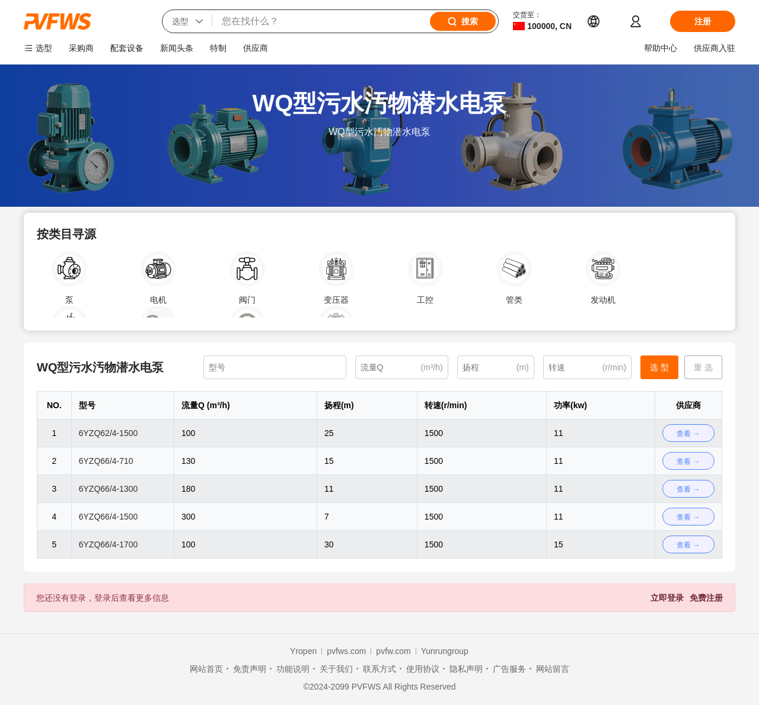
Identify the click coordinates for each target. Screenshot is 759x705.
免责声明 (249, 669)
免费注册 (706, 598)
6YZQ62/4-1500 (108, 433)
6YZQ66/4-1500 (108, 516)
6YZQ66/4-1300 (108, 489)
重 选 (703, 367)
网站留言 (552, 669)
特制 (218, 48)
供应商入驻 (714, 48)
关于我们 (336, 669)
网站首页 (206, 669)
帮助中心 (660, 48)
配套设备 (126, 48)
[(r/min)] (587, 367)
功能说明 (293, 669)
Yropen (303, 651)
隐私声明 (466, 669)
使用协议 (422, 669)
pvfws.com (346, 651)
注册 (702, 21)
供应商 (255, 48)
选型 (44, 48)
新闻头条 (176, 48)
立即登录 (667, 598)
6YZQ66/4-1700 (108, 544)
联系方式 (379, 669)
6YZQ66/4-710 (106, 461)
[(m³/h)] (401, 367)
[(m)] (495, 367)
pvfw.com (393, 651)
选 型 (659, 367)
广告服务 (509, 669)
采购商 (81, 48)
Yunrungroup (444, 651)
